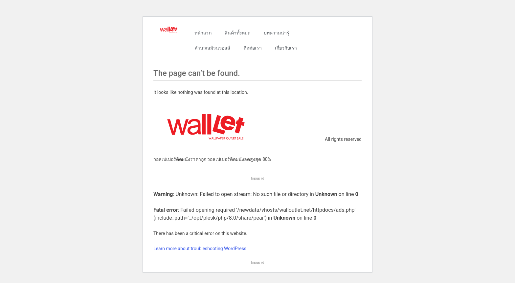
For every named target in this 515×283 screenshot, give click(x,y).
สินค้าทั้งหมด (238, 32)
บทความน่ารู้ (276, 32)
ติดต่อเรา (252, 48)
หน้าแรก (203, 32)
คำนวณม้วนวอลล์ (212, 48)
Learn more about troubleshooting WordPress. (200, 248)
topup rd (257, 178)
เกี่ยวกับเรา (286, 48)
